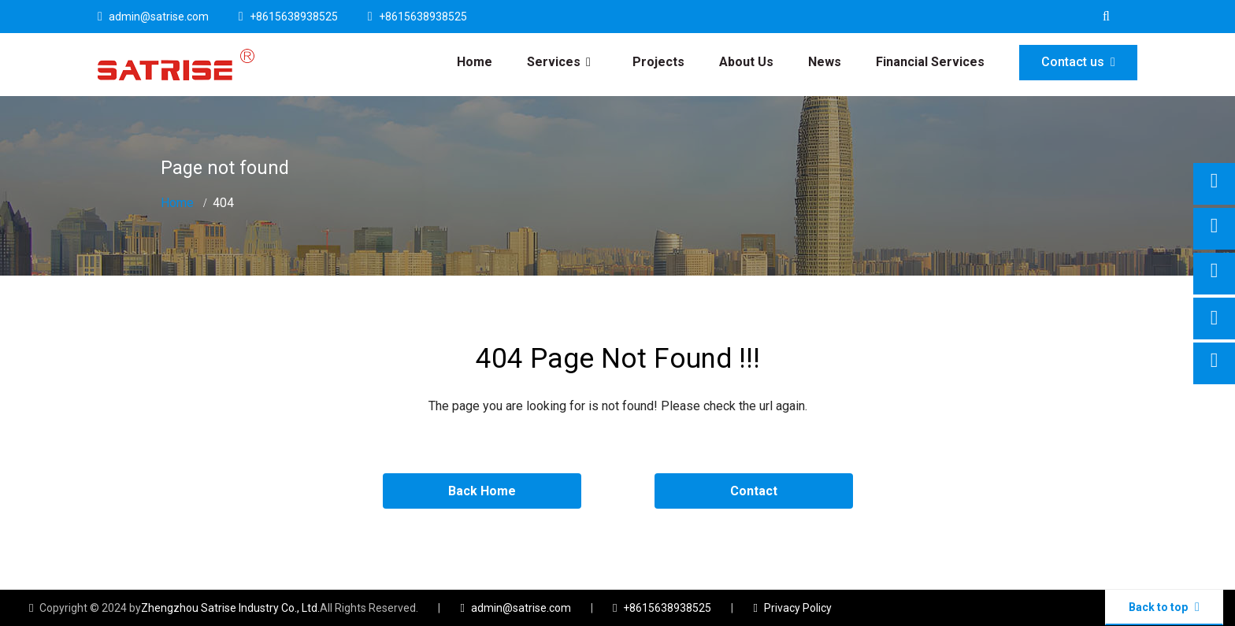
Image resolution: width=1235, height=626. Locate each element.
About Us (746, 61)
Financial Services (930, 61)
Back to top (1164, 607)
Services (553, 61)
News (824, 61)
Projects (658, 61)
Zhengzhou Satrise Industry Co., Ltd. (230, 608)
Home (474, 61)
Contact (753, 490)
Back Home (482, 490)
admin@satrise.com (159, 16)
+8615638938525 (294, 16)
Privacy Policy (798, 608)
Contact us (1078, 61)
